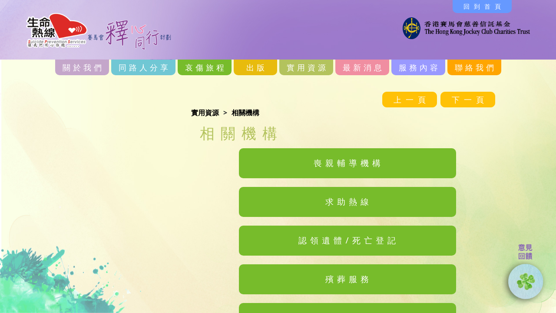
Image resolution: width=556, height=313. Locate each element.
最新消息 (363, 67)
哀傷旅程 (206, 67)
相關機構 (245, 112)
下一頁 (470, 99)
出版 (256, 67)
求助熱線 (348, 201)
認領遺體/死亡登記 (348, 240)
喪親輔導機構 (349, 163)
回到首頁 (484, 6)
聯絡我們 (475, 67)
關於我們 (83, 67)
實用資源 (307, 67)
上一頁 (412, 99)
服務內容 (419, 67)
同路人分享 (145, 67)
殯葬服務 (348, 279)
